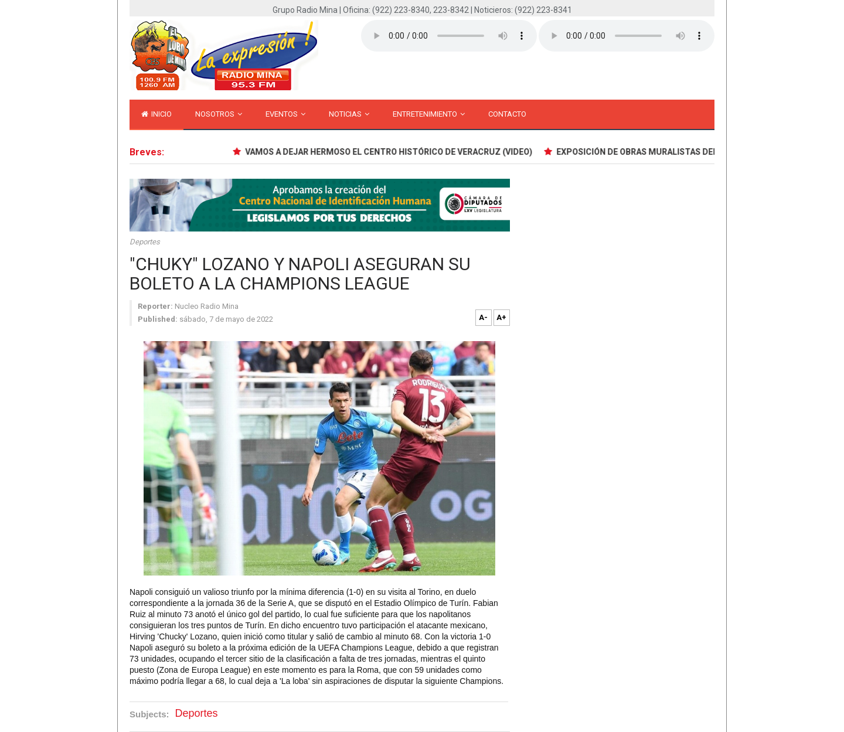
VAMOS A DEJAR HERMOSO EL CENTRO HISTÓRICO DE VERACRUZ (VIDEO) (388, 151)
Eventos (285, 114)
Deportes (145, 241)
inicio (156, 114)
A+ (501, 317)
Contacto (507, 114)
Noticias (349, 114)
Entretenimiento (429, 114)
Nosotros (218, 114)
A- (483, 317)
